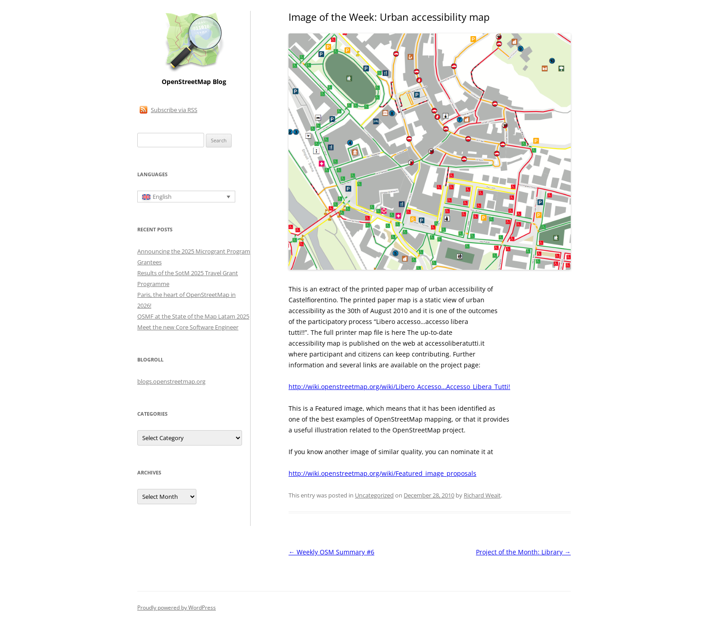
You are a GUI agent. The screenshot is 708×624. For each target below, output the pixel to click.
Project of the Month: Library (523, 552)
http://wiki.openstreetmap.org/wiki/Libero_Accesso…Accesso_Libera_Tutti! (399, 386)
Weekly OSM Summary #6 (331, 552)
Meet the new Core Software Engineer (187, 327)
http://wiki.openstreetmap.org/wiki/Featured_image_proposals (382, 473)
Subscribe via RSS (174, 110)
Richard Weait (482, 495)
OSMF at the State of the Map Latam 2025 (193, 316)
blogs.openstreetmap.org (171, 381)
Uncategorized (374, 495)
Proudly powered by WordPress (176, 607)
